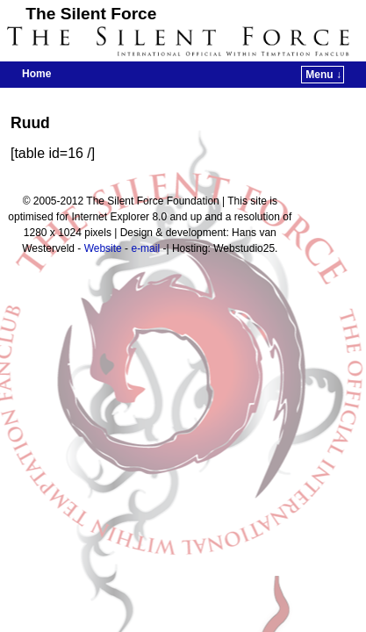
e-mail (145, 248)
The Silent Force (90, 13)
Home (36, 74)
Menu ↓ (323, 74)
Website (103, 248)
